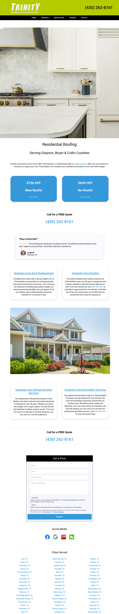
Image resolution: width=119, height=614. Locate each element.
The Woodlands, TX (24, 611)
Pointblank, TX (59, 595)
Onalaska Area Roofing (85, 265)
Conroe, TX (24, 561)
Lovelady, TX (60, 578)
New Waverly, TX (94, 585)
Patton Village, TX (59, 591)
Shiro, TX (59, 608)
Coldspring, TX (59, 558)
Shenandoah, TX (94, 604)
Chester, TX (94, 555)
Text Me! (35, 490)
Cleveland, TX (24, 558)
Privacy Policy (47, 504)
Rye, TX (24, 604)
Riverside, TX (24, 601)
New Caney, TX (59, 585)
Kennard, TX (59, 575)
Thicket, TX (59, 611)
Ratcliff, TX (59, 598)
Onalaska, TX (94, 588)
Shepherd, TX (24, 608)
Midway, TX (59, 581)
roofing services (80, 156)
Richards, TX (95, 598)
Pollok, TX (95, 595)
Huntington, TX (94, 571)
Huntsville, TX (24, 575)
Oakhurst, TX (59, 588)
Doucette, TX (59, 568)
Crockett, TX (94, 561)
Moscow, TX (24, 585)
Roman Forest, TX (59, 601)
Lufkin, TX (94, 578)
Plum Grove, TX (24, 595)
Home (34, 18)
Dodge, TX (24, 568)
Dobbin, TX (94, 565)
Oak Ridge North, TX (24, 588)
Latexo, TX (94, 575)
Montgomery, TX (94, 581)
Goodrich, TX (94, 568)
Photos (84, 18)
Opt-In (34, 498)
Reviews (72, 18)
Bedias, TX (94, 551)
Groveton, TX (24, 571)
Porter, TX (24, 598)
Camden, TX (59, 555)
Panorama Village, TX (24, 591)
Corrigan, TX (59, 561)
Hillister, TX (59, 571)
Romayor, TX (94, 601)
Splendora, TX (94, 608)
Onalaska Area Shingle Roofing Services (33, 384)
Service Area (59, 18)
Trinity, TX (94, 611)
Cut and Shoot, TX (24, 565)
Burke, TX (24, 555)
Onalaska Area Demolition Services (85, 382)
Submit (59, 509)
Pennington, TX (95, 591)
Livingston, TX (24, 578)
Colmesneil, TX (94, 558)
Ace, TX (24, 551)
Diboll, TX (59, 565)
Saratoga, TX (59, 604)
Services (46, 18)
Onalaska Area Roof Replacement (34, 265)
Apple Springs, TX (59, 551)
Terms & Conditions (58, 504)
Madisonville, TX (24, 581)
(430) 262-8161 (99, 7)
